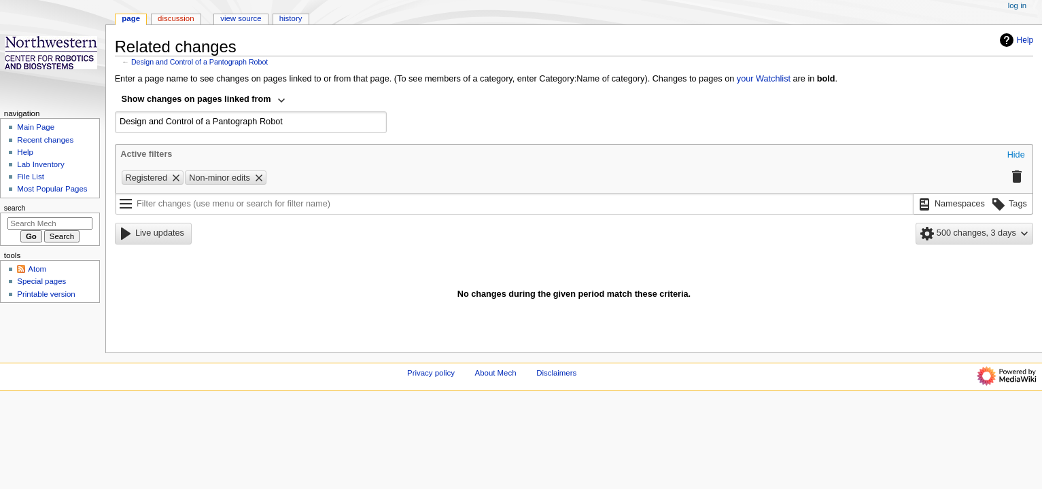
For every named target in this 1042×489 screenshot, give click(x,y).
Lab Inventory (40, 164)
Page (131, 18)
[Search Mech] (49, 223)
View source (240, 18)
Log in (1017, 5)
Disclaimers (556, 373)
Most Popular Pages (52, 189)
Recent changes (45, 140)
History (290, 18)
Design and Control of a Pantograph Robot (199, 62)
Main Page (35, 127)
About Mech (496, 373)
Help (1015, 40)
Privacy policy (431, 373)
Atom (37, 269)
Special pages (41, 281)
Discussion (176, 18)
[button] (1016, 155)
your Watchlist (764, 79)
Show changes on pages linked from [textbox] (196, 99)
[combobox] (204, 100)
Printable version (46, 294)
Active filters (146, 154)
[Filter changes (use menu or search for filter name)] (514, 204)
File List (30, 177)
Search (15, 208)
